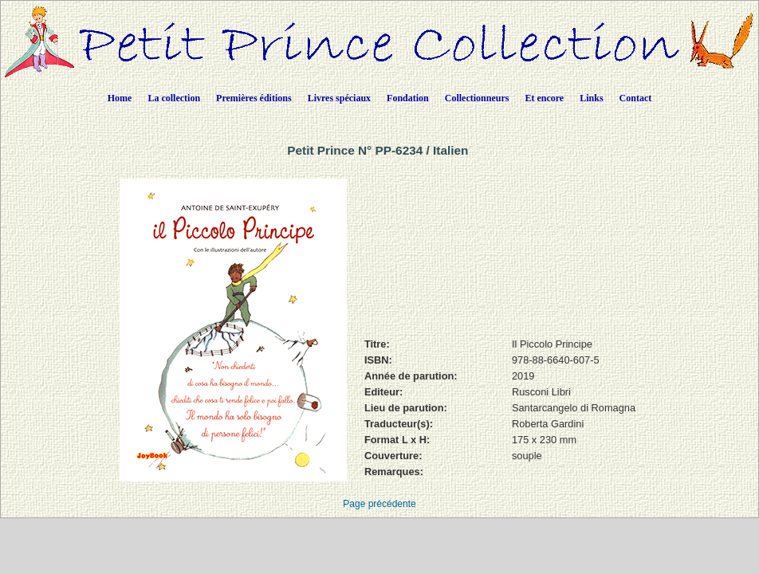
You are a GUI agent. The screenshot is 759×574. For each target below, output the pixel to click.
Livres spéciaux (339, 98)
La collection (173, 98)
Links (591, 98)
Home (120, 98)
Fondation (408, 98)
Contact (635, 98)
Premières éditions (254, 98)
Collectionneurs (477, 98)
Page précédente (379, 503)
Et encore (544, 98)
